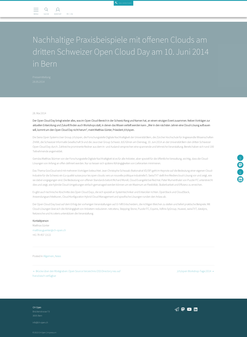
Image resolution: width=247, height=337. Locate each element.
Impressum (51, 332)
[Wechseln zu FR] (63, 8)
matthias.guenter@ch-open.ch (49, 230)
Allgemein (48, 256)
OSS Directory (125, 3)
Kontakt (53, 14)
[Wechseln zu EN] (67, 8)
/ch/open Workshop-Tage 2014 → (195, 271)
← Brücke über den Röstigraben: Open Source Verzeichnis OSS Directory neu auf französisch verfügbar (76, 273)
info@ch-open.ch (40, 322)
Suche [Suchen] (42, 14)
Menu (31, 14)
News (58, 256)
